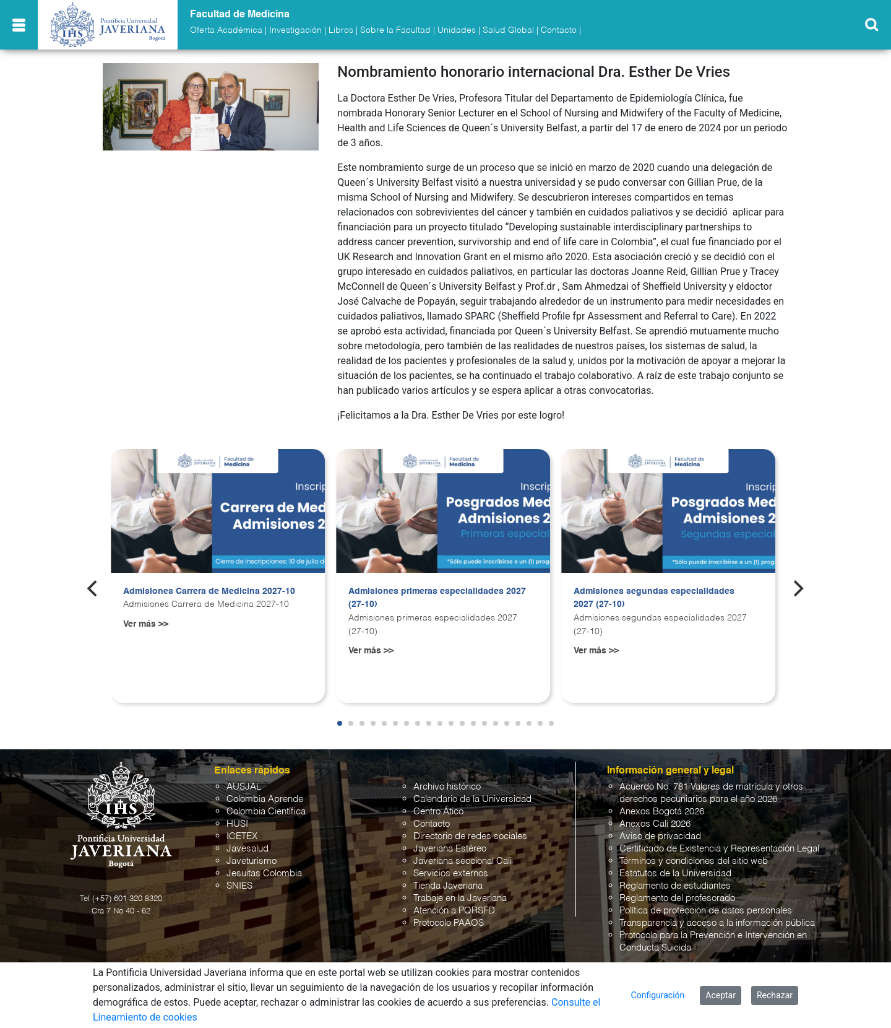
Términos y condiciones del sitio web (693, 861)
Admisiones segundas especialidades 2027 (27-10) (654, 598)
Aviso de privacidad (660, 836)
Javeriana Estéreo (449, 848)
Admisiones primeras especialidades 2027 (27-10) (437, 598)
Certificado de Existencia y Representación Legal (719, 848)
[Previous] (93, 588)
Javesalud (247, 848)
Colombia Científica (266, 811)
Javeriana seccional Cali (462, 861)
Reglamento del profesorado (677, 898)
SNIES (239, 886)
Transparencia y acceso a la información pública (717, 923)
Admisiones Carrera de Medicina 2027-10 (209, 591)
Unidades (456, 30)
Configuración (658, 995)
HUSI (237, 824)
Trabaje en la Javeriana (460, 898)
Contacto (559, 30)
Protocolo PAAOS (448, 923)
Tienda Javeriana (448, 886)
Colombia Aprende (264, 799)
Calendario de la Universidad (472, 799)
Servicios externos (450, 873)
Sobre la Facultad (395, 30)
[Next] (797, 588)
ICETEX (241, 836)
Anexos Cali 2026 (655, 824)
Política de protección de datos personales (705, 910)
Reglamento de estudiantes (675, 886)
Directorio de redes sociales (470, 836)
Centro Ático (438, 811)
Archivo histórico (447, 786)
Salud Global (508, 30)
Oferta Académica (226, 30)
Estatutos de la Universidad (675, 873)
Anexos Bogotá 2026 (661, 811)
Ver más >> (145, 624)
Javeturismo (251, 861)
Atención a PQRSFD (454, 910)
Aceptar (720, 995)
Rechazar (775, 995)
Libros (341, 30)
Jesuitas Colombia (264, 873)
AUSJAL (243, 786)
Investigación (295, 30)
